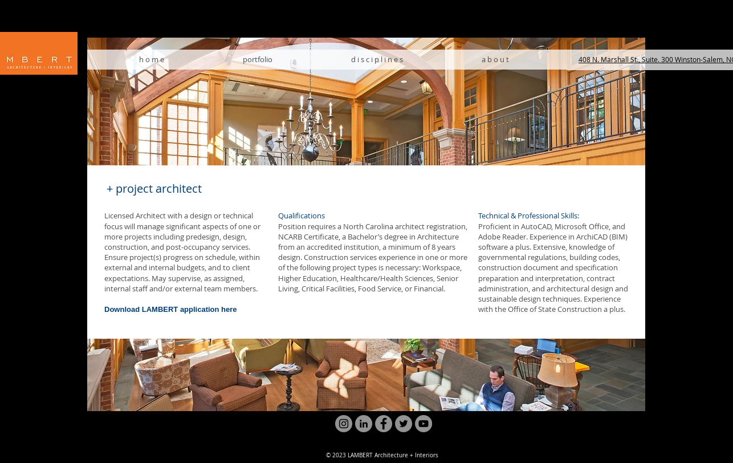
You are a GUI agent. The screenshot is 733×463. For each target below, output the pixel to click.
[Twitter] (403, 423)
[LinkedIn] (363, 423)
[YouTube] (423, 423)
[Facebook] (383, 423)
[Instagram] (343, 423)
